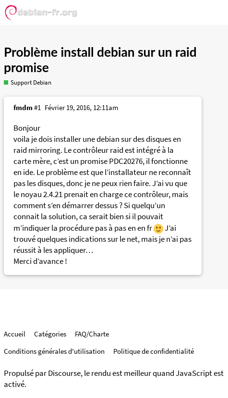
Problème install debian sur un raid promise (100, 59)
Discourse (64, 373)
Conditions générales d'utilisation (54, 351)
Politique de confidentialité (153, 351)
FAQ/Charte (92, 333)
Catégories (50, 333)
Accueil (14, 333)
